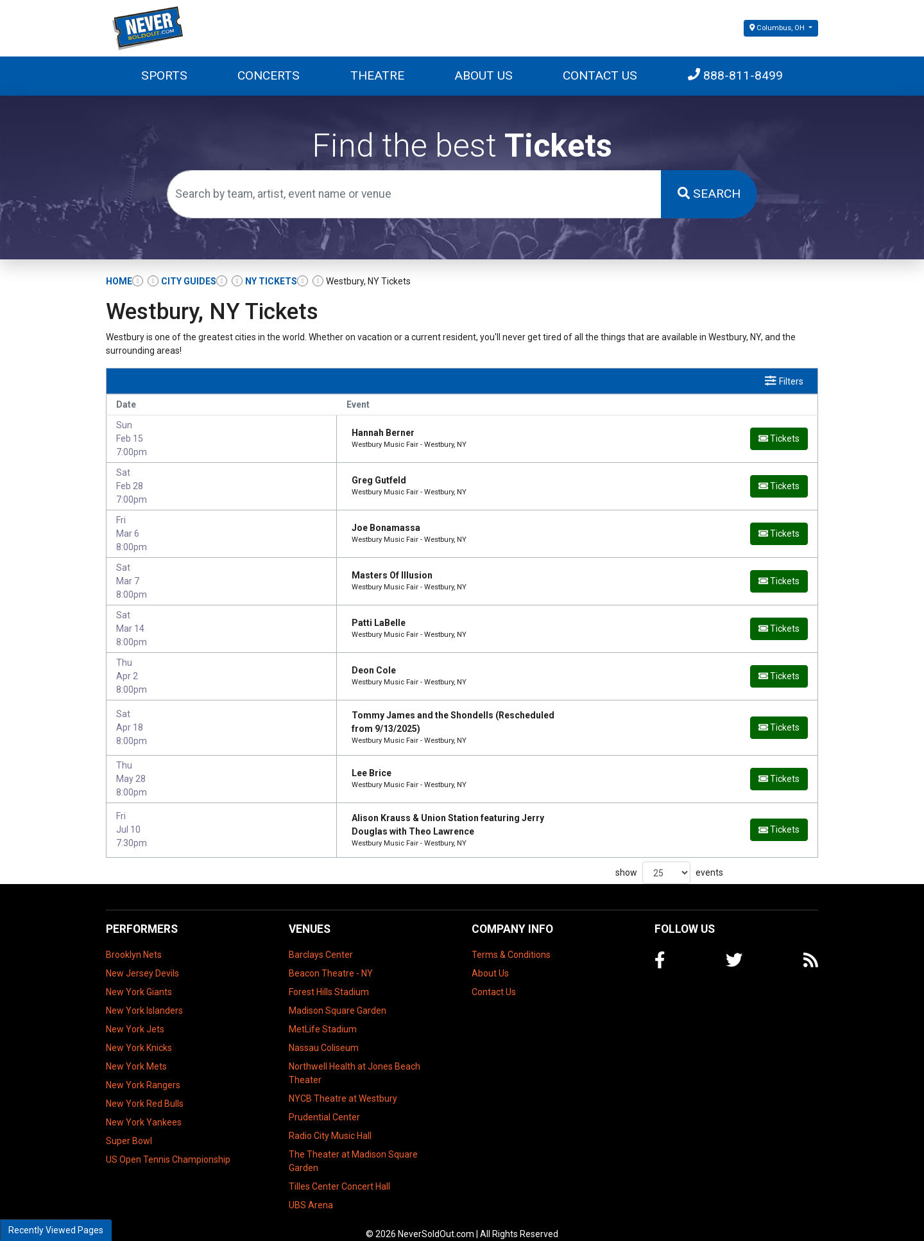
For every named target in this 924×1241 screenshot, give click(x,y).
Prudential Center (324, 1102)
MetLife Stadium (323, 1014)
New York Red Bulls (145, 1088)
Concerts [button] (268, 75)
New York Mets (136, 1051)
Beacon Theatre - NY (331, 958)
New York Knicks (139, 1032)
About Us (483, 75)
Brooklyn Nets (134, 939)
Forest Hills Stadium (329, 976)
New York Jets (135, 1014)
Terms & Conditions (511, 939)
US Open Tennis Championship (168, 1144)
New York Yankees (144, 1107)
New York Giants (139, 976)
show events (669, 858)
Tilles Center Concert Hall (339, 1171)
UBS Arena (311, 1190)
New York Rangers (143, 1069)
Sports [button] (164, 75)
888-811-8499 (735, 75)
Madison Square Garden (337, 995)
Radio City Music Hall (330, 1120)
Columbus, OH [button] (778, 28)
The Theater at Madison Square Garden (353, 1146)
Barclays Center (321, 939)
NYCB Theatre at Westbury (343, 1083)
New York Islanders (144, 995)
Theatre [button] (377, 75)
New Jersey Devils (142, 958)
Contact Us (600, 75)
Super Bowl (129, 1125)
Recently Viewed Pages (55, 1230)
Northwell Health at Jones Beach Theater (354, 1058)
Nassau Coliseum (324, 1032)
